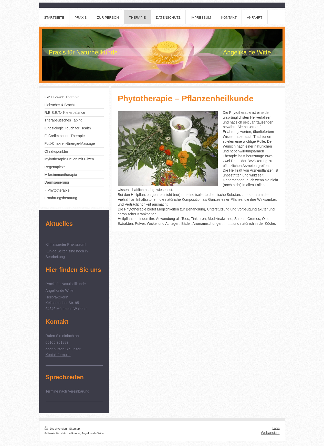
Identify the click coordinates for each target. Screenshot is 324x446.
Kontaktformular (58, 355)
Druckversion (56, 428)
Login (276, 428)
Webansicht (270, 433)
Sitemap (74, 428)
